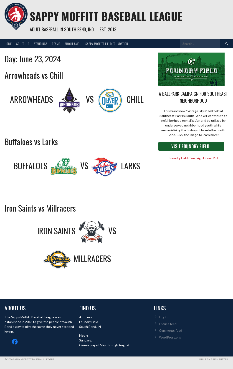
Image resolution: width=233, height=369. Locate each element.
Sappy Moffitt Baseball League (106, 16)
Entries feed (168, 324)
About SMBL (73, 43)
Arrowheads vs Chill (34, 75)
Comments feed (170, 330)
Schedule (22, 43)
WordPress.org (170, 337)
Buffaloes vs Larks (31, 141)
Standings (40, 43)
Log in (163, 317)
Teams (56, 43)
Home (8, 43)
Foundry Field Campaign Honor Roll (193, 158)
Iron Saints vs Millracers (40, 208)
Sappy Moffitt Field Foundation (106, 43)
